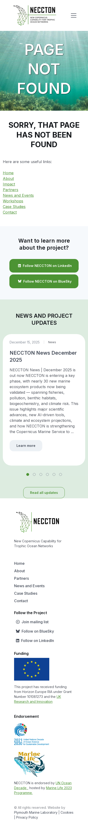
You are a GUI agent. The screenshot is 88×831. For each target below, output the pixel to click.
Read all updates (44, 493)
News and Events (18, 195)
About (8, 178)
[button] (27, 474)
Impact (9, 184)
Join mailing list (31, 622)
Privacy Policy (27, 817)
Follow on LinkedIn (34, 640)
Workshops (13, 201)
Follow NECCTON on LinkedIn (44, 265)
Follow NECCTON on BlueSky (44, 281)
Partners (10, 189)
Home (8, 173)
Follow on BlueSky (34, 631)
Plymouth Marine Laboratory (35, 812)
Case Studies (14, 206)
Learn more (25, 446)
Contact (10, 212)
